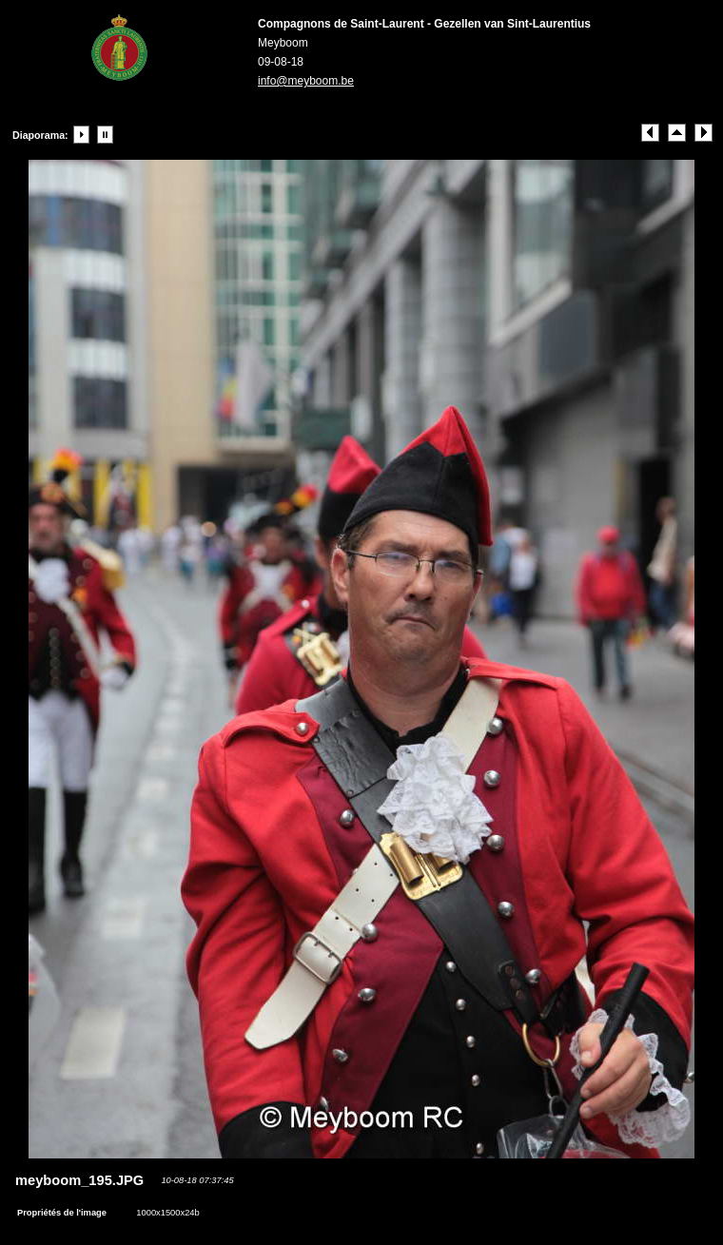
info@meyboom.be (306, 81)
